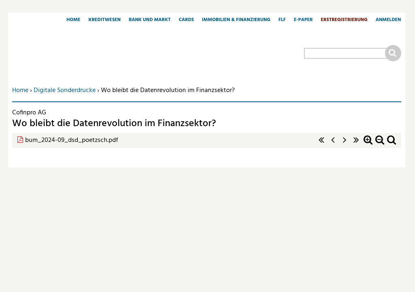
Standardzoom (391, 144)
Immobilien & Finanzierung (236, 20)
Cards (186, 20)
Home (73, 20)
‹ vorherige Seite (333, 144)
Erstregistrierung (344, 20)
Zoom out (380, 144)
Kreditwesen (104, 20)
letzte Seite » (356, 144)
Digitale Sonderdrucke (65, 90)
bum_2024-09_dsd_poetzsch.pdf (71, 140)
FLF (282, 20)
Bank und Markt (150, 20)
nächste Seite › (344, 144)
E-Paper (303, 20)
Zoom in (368, 144)
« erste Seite (321, 144)
